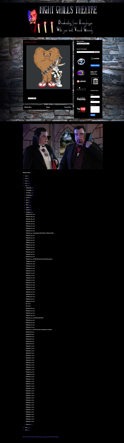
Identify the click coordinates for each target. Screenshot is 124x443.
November (29, 190)
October (28, 193)
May (27, 205)
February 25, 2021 (30, 228)
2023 (26, 181)
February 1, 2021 (30, 391)
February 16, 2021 (30, 308)
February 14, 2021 (30, 315)
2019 (26, 430)
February (28, 212)
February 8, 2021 (30, 332)
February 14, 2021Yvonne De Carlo (34, 318)
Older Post (67, 107)
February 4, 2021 (30, 372)
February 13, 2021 (30, 325)
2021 (26, 185)
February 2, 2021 (30, 379)
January (28, 424)
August (28, 197)
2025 (26, 176)
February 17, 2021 (30, 301)
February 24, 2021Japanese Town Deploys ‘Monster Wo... (40, 233)
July (27, 200)
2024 (26, 178)
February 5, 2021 (30, 355)
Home (48, 107)
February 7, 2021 (30, 346)
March (28, 210)
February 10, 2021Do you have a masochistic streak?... (39, 329)
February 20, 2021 (30, 282)
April (27, 207)
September (29, 195)
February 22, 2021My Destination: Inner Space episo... (39, 259)
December (28, 188)
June (27, 202)
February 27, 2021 (30, 223)
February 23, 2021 (30, 235)
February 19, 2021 (30, 294)
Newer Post (28, 107)
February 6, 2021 (30, 353)
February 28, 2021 (30, 214)
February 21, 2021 (30, 273)
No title (28, 303)
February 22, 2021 (30, 261)
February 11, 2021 (30, 327)
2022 (26, 183)
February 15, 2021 (30, 311)
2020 (26, 427)
